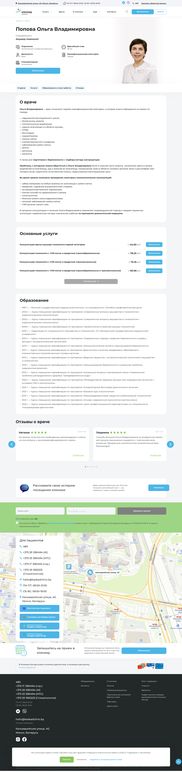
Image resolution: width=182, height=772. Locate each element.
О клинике (78, 12)
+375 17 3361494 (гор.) (36, 564)
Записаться (31, 71)
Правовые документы (117, 689)
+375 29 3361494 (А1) (35, 552)
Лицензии (48, 761)
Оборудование (88, 680)
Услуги (45, 12)
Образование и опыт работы (56, 88)
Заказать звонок (142, 511)
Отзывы (80, 88)
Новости (146, 685)
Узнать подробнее (27, 666)
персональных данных (60, 524)
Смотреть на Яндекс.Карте (39, 617)
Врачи (62, 12)
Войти (160, 12)
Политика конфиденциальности (28, 761)
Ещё (95, 12)
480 (136, 3)
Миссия (110, 685)
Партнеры (111, 701)
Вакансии (146, 689)
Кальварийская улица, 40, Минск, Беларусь (39, 599)
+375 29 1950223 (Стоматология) (33, 572)
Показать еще (78, 456)
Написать (152, 488)
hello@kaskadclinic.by (37, 580)
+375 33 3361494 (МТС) (37, 558)
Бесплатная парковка (36, 609)
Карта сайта (112, 705)
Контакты (111, 12)
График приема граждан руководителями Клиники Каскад (154, 696)
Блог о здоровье (149, 680)
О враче (21, 88)
